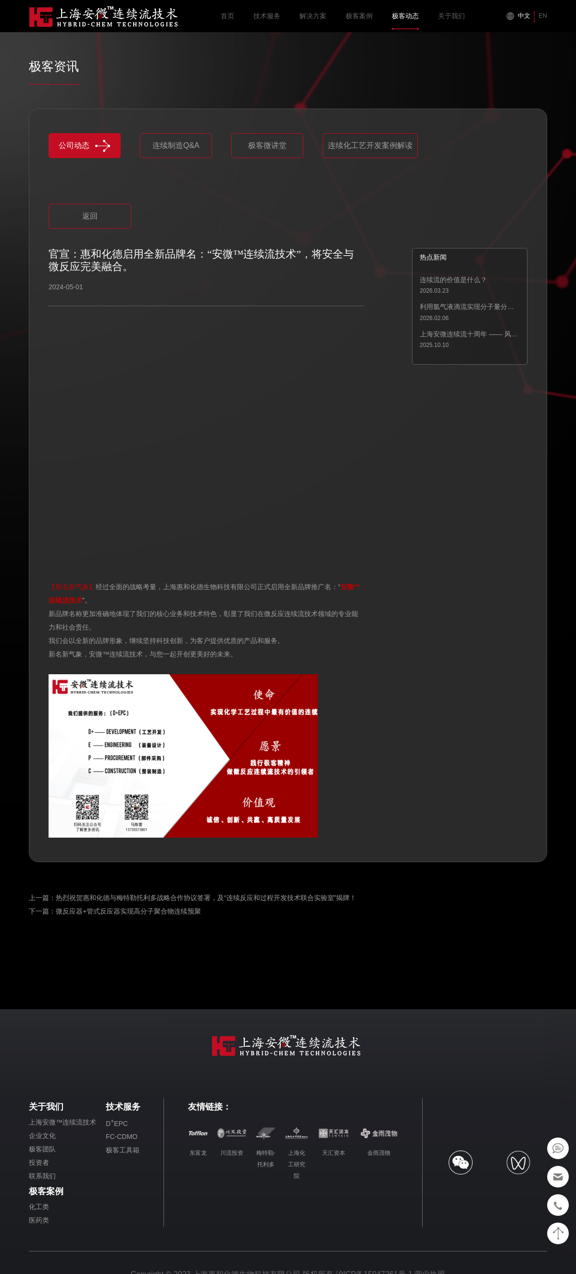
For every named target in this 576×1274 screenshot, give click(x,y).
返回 (90, 216)
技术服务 (266, 20)
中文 (524, 15)
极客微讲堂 (267, 145)
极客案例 (359, 20)
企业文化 (42, 1135)
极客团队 (42, 1149)
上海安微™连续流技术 (62, 1122)
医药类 (39, 1220)
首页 (227, 20)
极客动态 (405, 20)
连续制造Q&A (176, 145)
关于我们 (451, 20)
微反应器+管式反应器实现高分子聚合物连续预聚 (128, 911)
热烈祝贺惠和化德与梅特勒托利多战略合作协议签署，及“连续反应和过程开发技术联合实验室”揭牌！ (206, 898)
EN (542, 15)
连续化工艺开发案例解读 (370, 145)
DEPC (117, 1122)
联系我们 (42, 1176)
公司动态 (84, 146)
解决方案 (313, 20)
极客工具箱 (122, 1150)
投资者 (39, 1162)
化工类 (39, 1207)
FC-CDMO (122, 1136)
